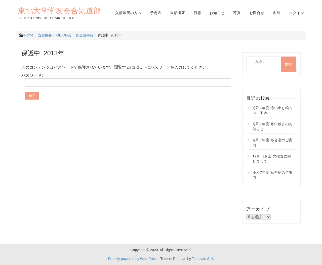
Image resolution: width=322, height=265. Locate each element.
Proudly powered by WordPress (132, 259)
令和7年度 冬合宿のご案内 (273, 142)
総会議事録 (85, 35)
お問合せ (256, 13)
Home (28, 35)
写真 (237, 13)
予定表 (156, 13)
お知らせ (217, 13)
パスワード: (124, 79)
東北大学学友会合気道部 (59, 10)
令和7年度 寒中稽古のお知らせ (273, 126)
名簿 (276, 13)
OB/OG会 (63, 35)
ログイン (296, 13)
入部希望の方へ (128, 13)
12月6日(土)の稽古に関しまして (272, 158)
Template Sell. (203, 259)
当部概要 (177, 13)
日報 (197, 13)
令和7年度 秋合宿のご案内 (273, 175)
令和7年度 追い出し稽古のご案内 (273, 110)
